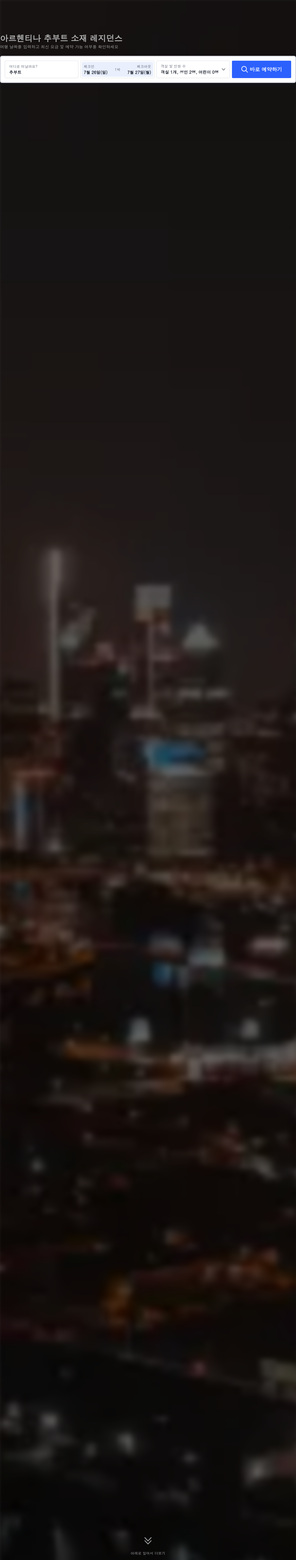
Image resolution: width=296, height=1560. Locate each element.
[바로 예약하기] (261, 69)
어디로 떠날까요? (23, 66)
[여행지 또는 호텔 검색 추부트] (41, 69)
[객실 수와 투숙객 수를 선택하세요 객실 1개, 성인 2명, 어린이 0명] (193, 69)
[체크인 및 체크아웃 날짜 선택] (99, 69)
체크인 (89, 66)
